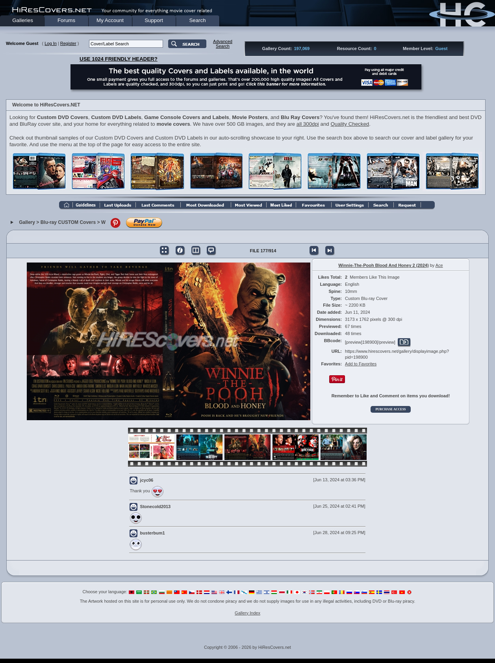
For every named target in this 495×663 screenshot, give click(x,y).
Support (154, 20)
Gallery (27, 222)
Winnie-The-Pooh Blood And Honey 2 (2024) (383, 265)
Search (197, 20)
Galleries (22, 20)
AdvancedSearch (222, 43)
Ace (439, 265)
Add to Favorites (360, 363)
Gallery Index (247, 613)
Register (68, 43)
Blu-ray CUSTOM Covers (68, 222)
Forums (66, 20)
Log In (50, 43)
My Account (110, 20)
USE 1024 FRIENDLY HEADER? (119, 59)
